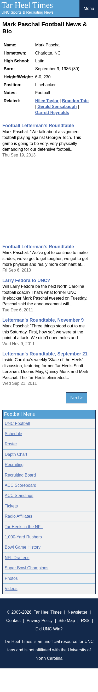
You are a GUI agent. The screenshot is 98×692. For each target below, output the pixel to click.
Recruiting (14, 464)
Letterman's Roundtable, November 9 (43, 320)
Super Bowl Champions (26, 568)
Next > (76, 398)
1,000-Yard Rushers (23, 537)
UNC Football (17, 423)
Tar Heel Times (27, 5)
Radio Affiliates (18, 516)
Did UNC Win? (48, 629)
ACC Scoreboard (20, 485)
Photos (11, 578)
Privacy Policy (40, 620)
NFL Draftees (17, 557)
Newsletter (78, 612)
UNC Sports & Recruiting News (28, 12)
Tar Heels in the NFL (24, 527)
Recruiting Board (20, 475)
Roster (11, 444)
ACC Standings (19, 495)
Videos (11, 588)
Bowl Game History (23, 547)
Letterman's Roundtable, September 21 (45, 353)
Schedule (13, 433)
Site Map (67, 620)
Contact (13, 620)
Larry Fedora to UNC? (26, 280)
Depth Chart (16, 454)
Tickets (11, 506)
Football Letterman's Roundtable (38, 125)
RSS (85, 620)
